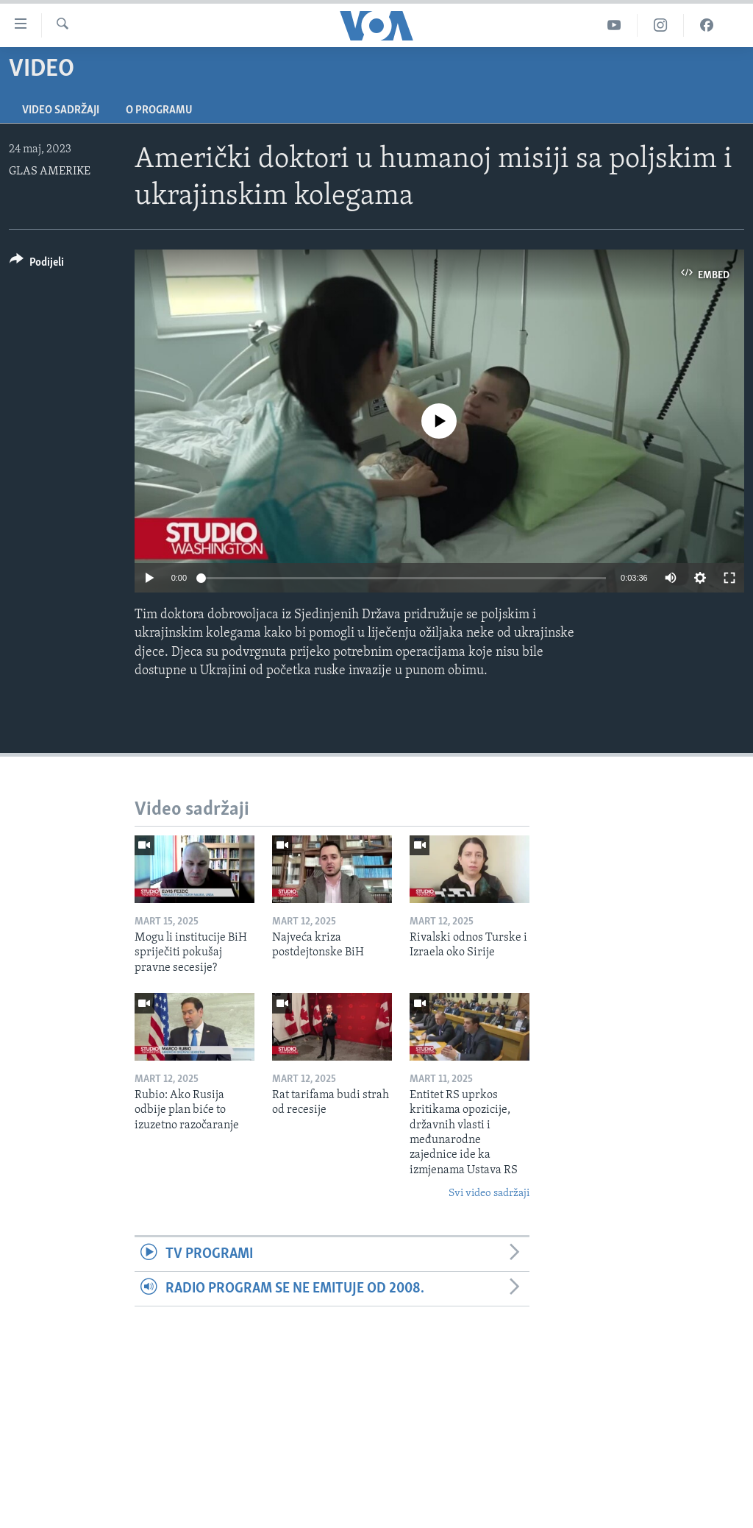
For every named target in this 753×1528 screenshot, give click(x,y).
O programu (159, 110)
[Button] (37, 265)
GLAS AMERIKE (49, 171)
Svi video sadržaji (489, 1193)
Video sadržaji (60, 110)
